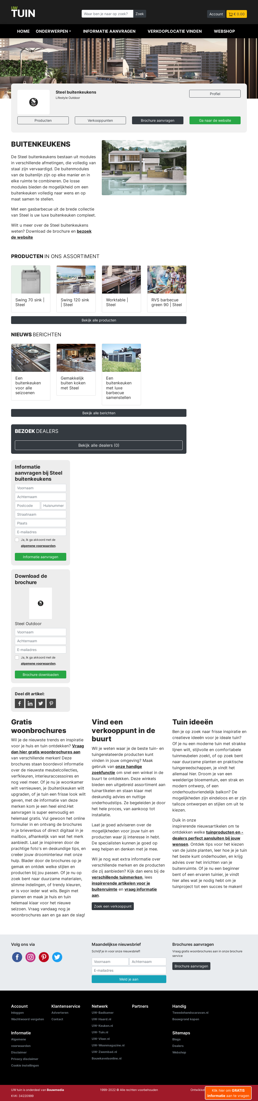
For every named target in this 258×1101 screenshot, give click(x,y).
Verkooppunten (100, 120)
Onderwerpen (52, 31)
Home (23, 31)
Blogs (176, 1039)
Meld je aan (128, 979)
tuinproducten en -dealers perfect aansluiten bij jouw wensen (207, 838)
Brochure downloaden (41, 674)
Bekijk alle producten (99, 320)
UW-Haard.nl (101, 1019)
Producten (43, 120)
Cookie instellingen (25, 1065)
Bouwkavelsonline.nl (106, 1058)
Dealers (178, 1046)
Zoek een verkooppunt (113, 906)
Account (216, 14)
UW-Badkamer (103, 1012)
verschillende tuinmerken (117, 877)
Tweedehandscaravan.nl (190, 1012)
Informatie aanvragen (109, 31)
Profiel (215, 94)
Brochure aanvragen (157, 120)
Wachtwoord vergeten (27, 1019)
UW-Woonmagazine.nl (108, 1045)
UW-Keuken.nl (102, 1026)
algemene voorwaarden (38, 546)
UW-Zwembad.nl (104, 1052)
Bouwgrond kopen (185, 1019)
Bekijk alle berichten (98, 413)
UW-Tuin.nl (100, 1032)
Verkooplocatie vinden (175, 31)
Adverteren (59, 1012)
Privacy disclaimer (24, 1059)
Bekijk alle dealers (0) (98, 445)
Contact (57, 1019)
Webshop (224, 31)
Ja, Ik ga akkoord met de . (38, 543)
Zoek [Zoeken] (140, 14)
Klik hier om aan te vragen (228, 1093)
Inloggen (17, 1012)
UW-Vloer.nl (101, 1039)
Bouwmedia (55, 1090)
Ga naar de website (215, 120)
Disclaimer (19, 1052)
